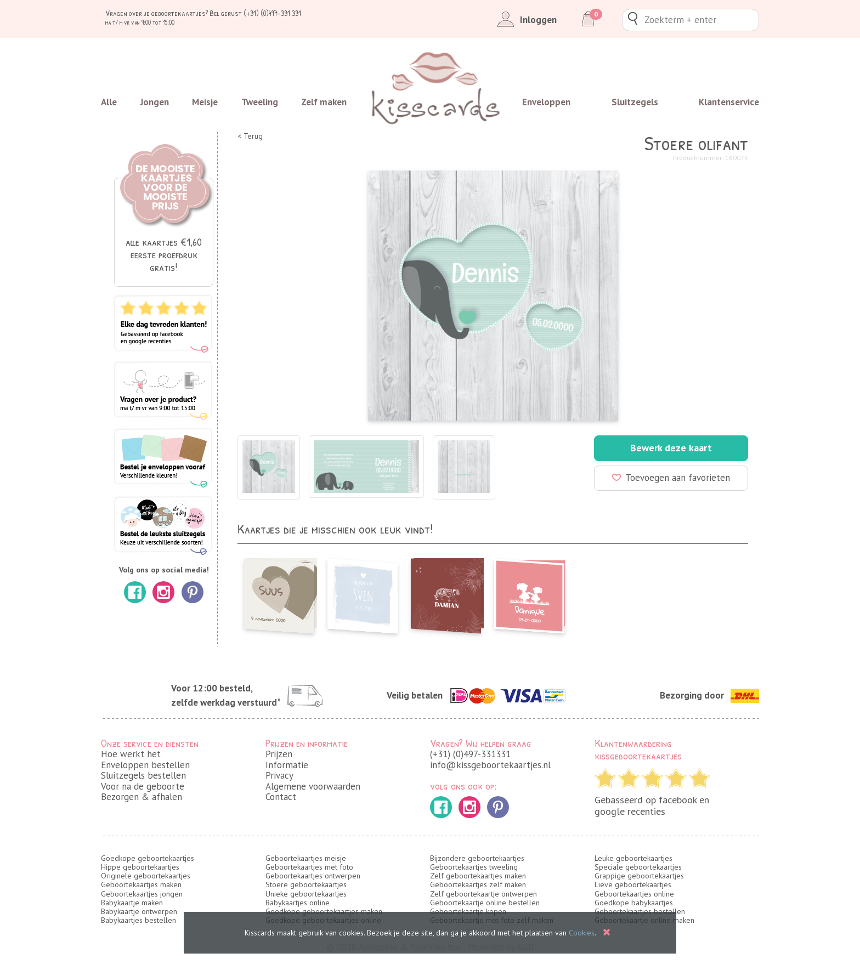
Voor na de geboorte (142, 786)
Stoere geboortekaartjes (306, 884)
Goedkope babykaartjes (634, 902)
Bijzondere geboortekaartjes (477, 858)
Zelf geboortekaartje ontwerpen (483, 894)
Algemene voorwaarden (312, 786)
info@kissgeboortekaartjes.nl (490, 765)
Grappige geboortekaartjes (639, 876)
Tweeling (259, 102)
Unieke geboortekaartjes (306, 894)
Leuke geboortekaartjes (633, 858)
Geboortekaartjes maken (141, 884)
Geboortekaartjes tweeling (474, 867)
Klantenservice (729, 102)
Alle (109, 102)
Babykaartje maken (132, 902)
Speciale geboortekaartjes (638, 867)
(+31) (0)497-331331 (470, 754)
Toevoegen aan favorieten (671, 478)
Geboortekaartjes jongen (142, 894)
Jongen (154, 102)
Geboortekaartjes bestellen (640, 911)
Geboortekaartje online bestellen (485, 902)
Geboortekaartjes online (634, 894)
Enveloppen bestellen (145, 765)
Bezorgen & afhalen (141, 797)
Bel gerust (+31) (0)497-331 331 (255, 13)
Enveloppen (546, 102)
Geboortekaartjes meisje (305, 858)
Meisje (205, 102)
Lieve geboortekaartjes (633, 884)
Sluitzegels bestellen (143, 775)
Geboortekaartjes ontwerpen (312, 876)
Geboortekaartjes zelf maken (478, 884)
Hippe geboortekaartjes (140, 867)
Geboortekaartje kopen (468, 911)
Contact (280, 797)
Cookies (582, 933)
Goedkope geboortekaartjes (147, 858)
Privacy (279, 775)
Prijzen (278, 754)
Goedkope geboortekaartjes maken (323, 911)
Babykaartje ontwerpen (139, 911)
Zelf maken (324, 102)
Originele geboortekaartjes (145, 876)
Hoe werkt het (131, 754)
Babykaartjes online (297, 902)
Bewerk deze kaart (671, 447)
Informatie (286, 765)
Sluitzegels (635, 102)
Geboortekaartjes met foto (309, 867)
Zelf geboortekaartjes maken (478, 876)
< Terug (250, 136)
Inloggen (525, 20)
